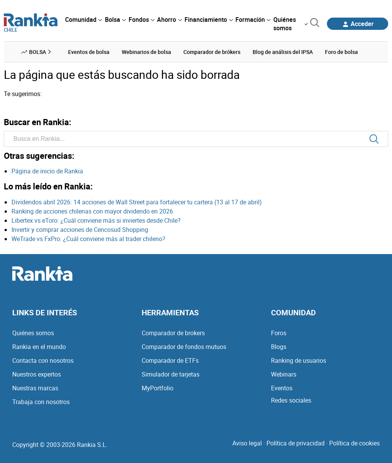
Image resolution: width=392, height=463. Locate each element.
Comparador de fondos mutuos (184, 346)
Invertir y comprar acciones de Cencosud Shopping (79, 229)
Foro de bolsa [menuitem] (341, 51)
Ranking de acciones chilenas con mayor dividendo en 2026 (92, 211)
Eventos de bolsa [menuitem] (88, 51)
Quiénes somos (33, 333)
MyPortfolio (157, 388)
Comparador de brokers (173, 333)
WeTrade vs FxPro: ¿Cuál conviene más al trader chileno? (88, 239)
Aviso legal (247, 443)
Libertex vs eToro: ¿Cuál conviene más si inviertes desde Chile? (96, 220)
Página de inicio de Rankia (47, 171)
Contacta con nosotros (43, 360)
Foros (278, 333)
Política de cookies (354, 443)
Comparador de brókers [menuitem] (211, 51)
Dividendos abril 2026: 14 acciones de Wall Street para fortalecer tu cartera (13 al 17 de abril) (136, 202)
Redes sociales (291, 400)
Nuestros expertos (36, 374)
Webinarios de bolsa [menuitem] (146, 51)
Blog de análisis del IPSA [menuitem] (283, 51)
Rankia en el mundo (39, 346)
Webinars (283, 374)
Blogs (278, 346)
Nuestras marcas (35, 388)
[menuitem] (83, 19)
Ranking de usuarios (298, 360)
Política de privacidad (295, 443)
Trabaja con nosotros (41, 402)
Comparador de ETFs (170, 360)
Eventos (281, 388)
